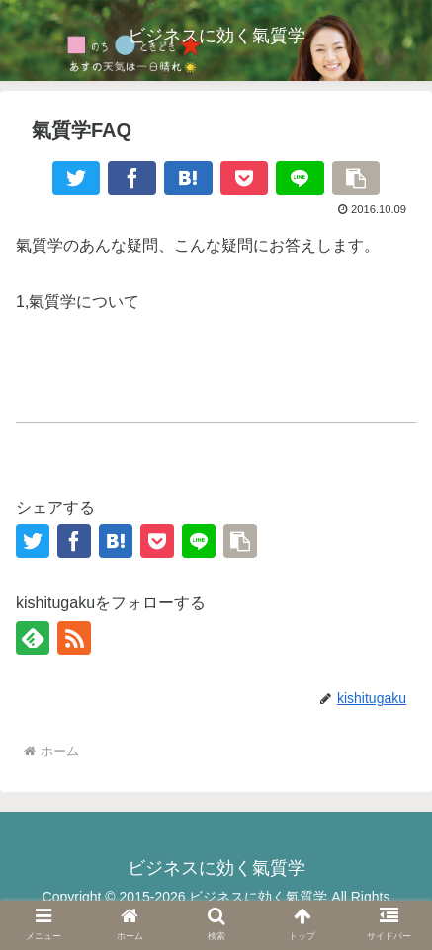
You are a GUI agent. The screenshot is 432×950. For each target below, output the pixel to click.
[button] (356, 178)
